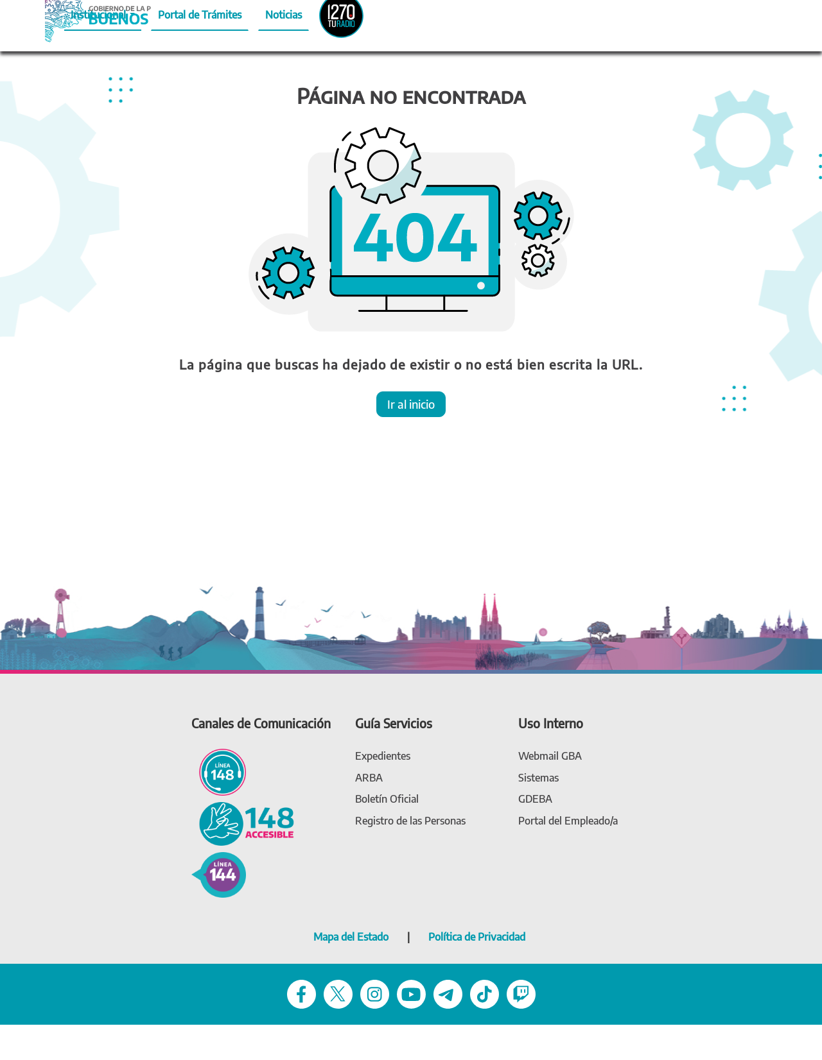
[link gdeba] (535, 799)
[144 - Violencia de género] (218, 873)
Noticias (283, 14)
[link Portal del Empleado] (568, 821)
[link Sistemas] (538, 778)
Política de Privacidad (476, 936)
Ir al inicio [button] (411, 404)
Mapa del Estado (351, 936)
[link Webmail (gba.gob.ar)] (550, 756)
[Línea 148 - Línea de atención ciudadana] (218, 771)
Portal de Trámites (199, 14)
